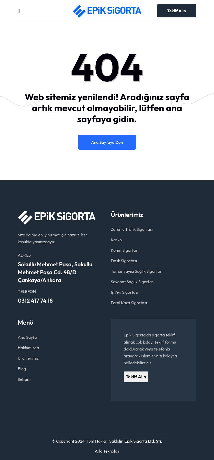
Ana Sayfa (27, 337)
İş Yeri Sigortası (124, 292)
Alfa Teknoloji (107, 451)
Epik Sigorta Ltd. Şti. (143, 441)
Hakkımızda (28, 347)
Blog (22, 368)
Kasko (116, 239)
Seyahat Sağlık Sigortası (133, 281)
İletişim (24, 379)
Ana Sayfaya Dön (107, 142)
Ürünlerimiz (28, 358)
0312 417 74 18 (35, 300)
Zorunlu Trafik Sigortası (132, 229)
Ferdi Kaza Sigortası (129, 302)
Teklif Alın (176, 10)
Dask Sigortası (124, 260)
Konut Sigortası (125, 250)
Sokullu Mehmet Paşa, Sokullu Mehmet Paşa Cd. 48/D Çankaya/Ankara (55, 272)
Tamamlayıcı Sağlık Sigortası (136, 271)
